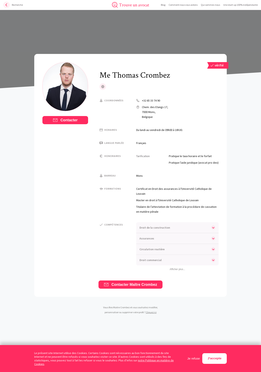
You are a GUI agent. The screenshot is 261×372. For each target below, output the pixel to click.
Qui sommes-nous (210, 4)
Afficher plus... (177, 269)
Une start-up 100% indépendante (240, 4)
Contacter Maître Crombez (130, 284)
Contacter (65, 120)
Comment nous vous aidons (183, 4)
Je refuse (193, 358)
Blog (163, 4)
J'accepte (214, 358)
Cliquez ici (151, 312)
